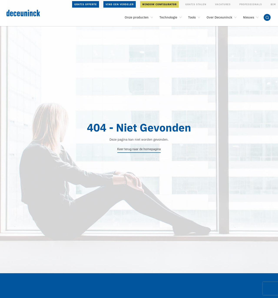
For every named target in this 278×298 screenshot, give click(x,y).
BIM (273, 4)
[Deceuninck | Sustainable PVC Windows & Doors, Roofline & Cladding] (33, 13)
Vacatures (223, 4)
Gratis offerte (85, 4)
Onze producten (137, 17)
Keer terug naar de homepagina (139, 149)
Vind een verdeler (120, 4)
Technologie (168, 17)
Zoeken (267, 17)
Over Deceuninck (219, 17)
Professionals (250, 4)
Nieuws (248, 17)
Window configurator (159, 4)
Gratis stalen (195, 4)
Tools (192, 17)
